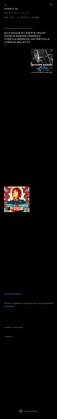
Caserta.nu (11, 9)
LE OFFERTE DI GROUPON (28, 18)
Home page (9, 18)
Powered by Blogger (28, 411)
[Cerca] (51, 4)
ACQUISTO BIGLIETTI (13, 294)
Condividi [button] (7, 327)
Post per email (18, 327)
